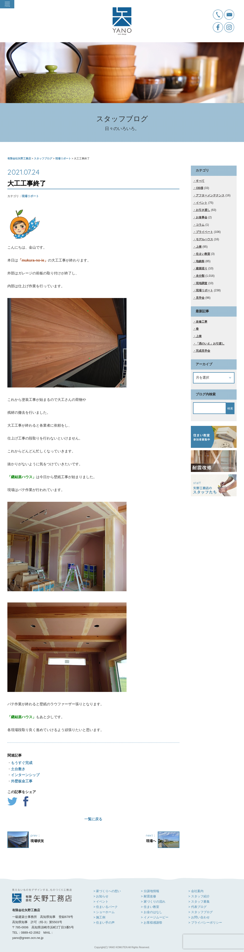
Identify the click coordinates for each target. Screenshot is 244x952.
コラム (200, 224)
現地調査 (201, 283)
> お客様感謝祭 (151, 922)
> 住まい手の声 (104, 922)
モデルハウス (204, 239)
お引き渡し (203, 210)
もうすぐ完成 (21, 763)
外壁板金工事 (21, 781)
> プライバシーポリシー (205, 922)
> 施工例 (99, 917)
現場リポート (30, 196)
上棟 (199, 246)
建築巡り (201, 268)
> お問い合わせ (198, 917)
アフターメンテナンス (210, 195)
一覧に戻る (93, 819)
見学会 (200, 297)
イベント (201, 202)
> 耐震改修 (148, 896)
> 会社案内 (195, 891)
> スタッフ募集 (198, 901)
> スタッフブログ (200, 912)
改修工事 (201, 321)
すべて (200, 181)
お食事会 (201, 217)
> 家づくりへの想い (107, 891)
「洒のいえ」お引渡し (210, 343)
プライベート (204, 232)
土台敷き (18, 769)
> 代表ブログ (197, 907)
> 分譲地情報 (150, 891)
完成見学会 (203, 350)
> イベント (100, 901)
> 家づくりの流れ (153, 901)
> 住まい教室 (150, 907)
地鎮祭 (200, 261)
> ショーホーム (104, 912)
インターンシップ (25, 775)
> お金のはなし (151, 912)
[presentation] (213, 941)
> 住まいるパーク (105, 907)
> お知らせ (100, 896)
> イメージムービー (154, 917)
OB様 (199, 188)
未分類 (200, 275)
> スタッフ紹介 (198, 896)
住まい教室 (203, 254)
